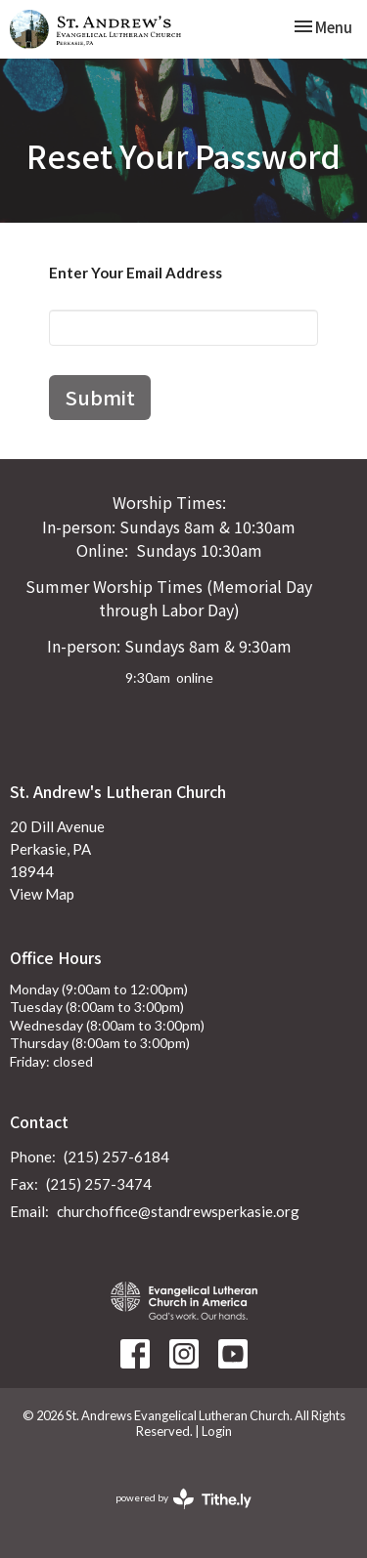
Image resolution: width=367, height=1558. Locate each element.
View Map (42, 894)
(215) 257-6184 (116, 1156)
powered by (183, 1498)
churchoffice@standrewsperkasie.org (178, 1211)
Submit (100, 397)
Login (217, 1431)
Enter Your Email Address (135, 272)
